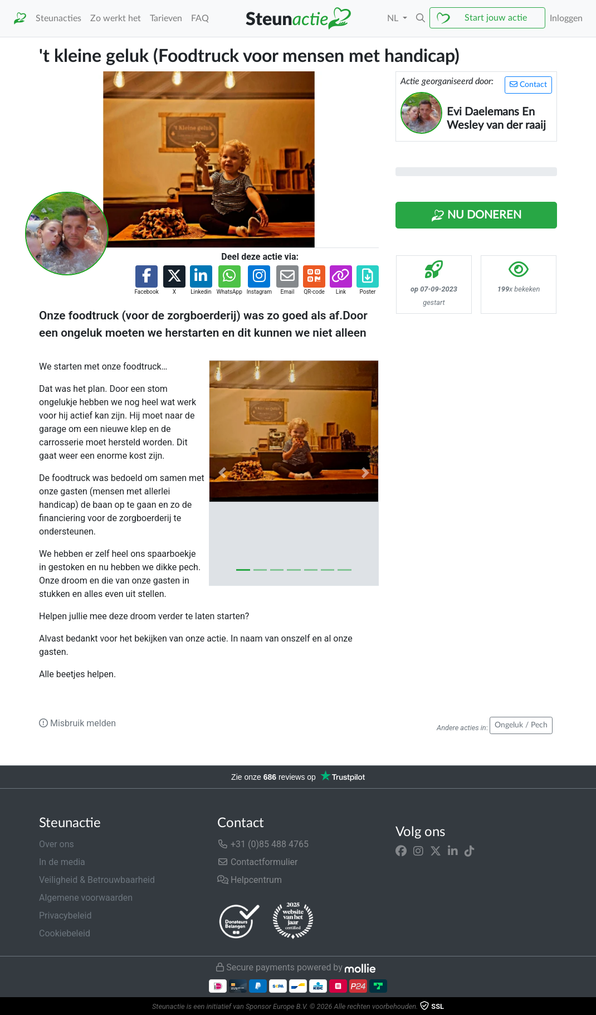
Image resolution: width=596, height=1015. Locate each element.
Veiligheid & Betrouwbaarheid (97, 880)
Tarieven (166, 18)
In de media (62, 862)
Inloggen (566, 18)
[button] (420, 18)
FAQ (200, 18)
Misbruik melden (77, 723)
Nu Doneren (476, 215)
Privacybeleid (65, 915)
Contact (528, 84)
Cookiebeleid (64, 933)
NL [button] (393, 18)
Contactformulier (257, 862)
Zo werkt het (115, 18)
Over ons (56, 844)
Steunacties (58, 18)
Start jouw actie (496, 17)
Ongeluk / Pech (521, 725)
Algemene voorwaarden (86, 897)
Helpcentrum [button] (249, 880)
